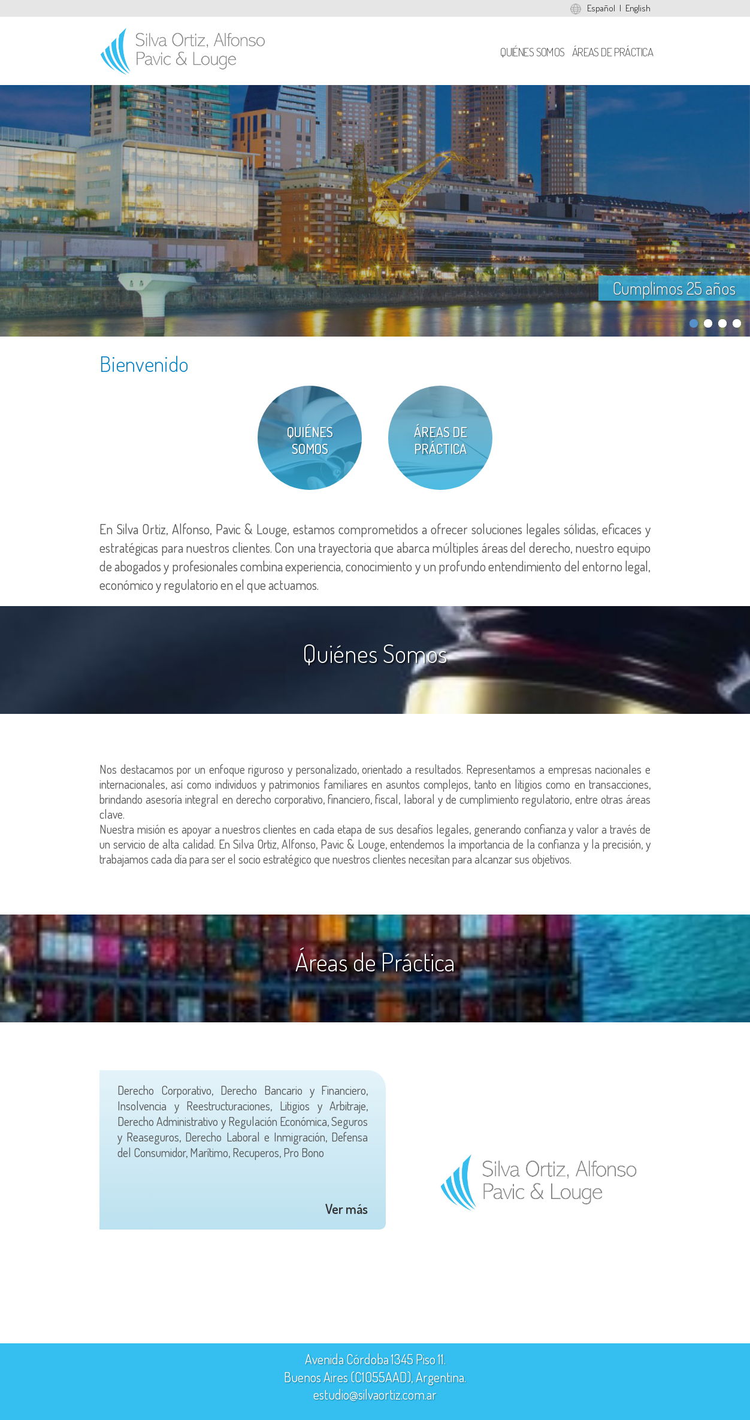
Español (601, 8)
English (638, 8)
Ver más (346, 1208)
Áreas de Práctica (612, 51)
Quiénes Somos (532, 51)
